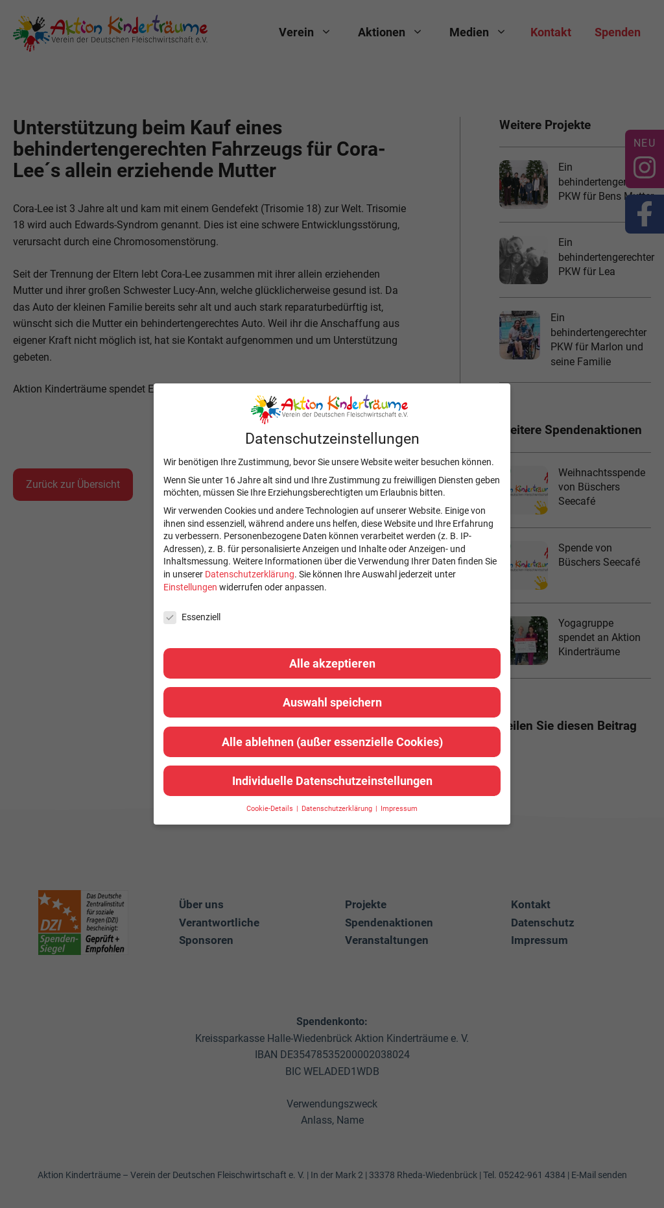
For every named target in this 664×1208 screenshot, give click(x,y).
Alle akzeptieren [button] (332, 663)
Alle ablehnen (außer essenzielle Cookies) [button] (332, 742)
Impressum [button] (399, 808)
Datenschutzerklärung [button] (338, 808)
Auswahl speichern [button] (332, 702)
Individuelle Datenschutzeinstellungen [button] (332, 781)
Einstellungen (190, 587)
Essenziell (191, 617)
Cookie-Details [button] (270, 808)
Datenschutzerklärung (249, 574)
